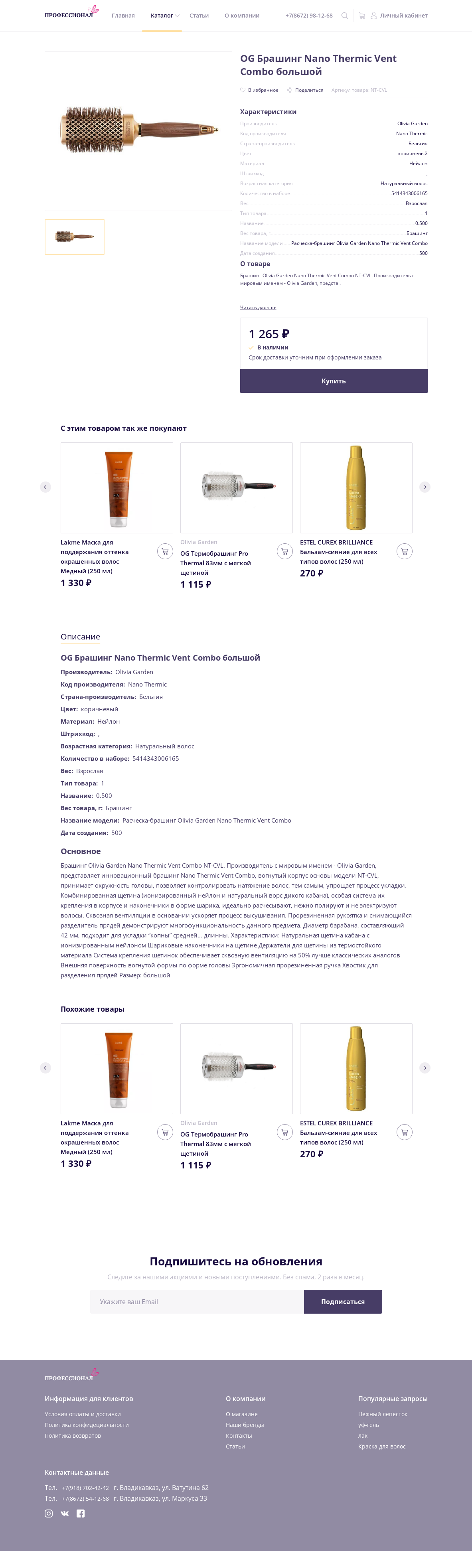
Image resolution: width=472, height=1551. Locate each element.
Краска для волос (382, 1446)
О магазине (242, 1414)
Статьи (199, 15)
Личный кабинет (404, 15)
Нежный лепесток (382, 1414)
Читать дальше (258, 307)
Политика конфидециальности (87, 1425)
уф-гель (368, 1425)
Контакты (239, 1435)
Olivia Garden (198, 542)
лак (362, 1435)
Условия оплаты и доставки (83, 1414)
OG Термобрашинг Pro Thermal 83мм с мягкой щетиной (215, 562)
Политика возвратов (73, 1435)
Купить (334, 381)
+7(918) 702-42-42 (85, 1488)
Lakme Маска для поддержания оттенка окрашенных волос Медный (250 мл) (95, 556)
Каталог (162, 15)
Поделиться (305, 90)
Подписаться (343, 1301)
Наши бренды (245, 1425)
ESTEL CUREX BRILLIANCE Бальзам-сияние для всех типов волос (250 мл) (338, 551)
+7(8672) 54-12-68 (85, 1498)
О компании (242, 15)
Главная (123, 15)
